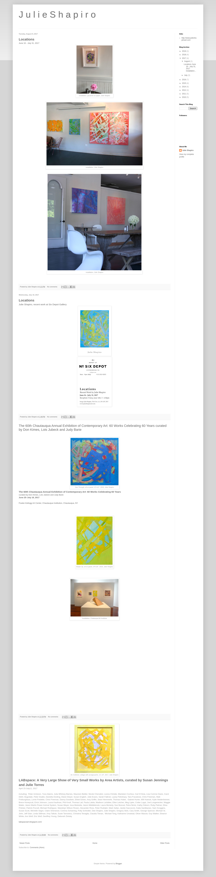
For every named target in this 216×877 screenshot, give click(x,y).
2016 (184, 80)
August (187, 61)
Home (95, 843)
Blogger (119, 864)
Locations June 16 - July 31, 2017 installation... (190, 67)
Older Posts (165, 843)
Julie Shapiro (188, 150)
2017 (184, 58)
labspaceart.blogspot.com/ (30, 822)
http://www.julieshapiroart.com (189, 39)
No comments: (52, 287)
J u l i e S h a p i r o (57, 14)
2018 (184, 55)
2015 (184, 83)
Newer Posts (25, 843)
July (186, 75)
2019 (184, 51)
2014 (184, 87)
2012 (184, 90)
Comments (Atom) (37, 847)
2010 (184, 97)
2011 (184, 94)
